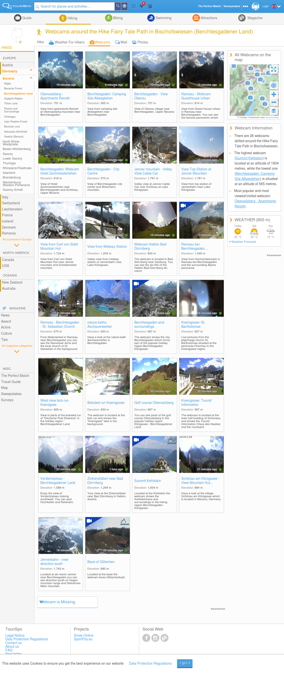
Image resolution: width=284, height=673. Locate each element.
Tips (4, 340)
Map (4, 388)
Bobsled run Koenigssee (105, 403)
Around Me (127, 6)
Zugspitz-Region (13, 98)
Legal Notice (15, 635)
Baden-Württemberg (17, 149)
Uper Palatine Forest (16, 122)
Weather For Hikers (70, 42)
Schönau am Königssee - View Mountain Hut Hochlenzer (200, 481)
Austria (7, 65)
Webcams (102, 42)
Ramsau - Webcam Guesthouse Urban (195, 96)
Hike (40, 42)
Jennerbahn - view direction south (54, 562)
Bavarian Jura (12, 126)
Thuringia (9, 163)
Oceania (10, 275)
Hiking (72, 18)
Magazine (254, 18)
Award (6, 321)
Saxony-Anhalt (13, 190)
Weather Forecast (243, 242)
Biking (117, 18)
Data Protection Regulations (150, 663)
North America (16, 253)
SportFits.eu (83, 639)
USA (5, 266)
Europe (9, 58)
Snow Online (83, 635)
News (5, 315)
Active (6, 327)
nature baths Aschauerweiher (99, 325)
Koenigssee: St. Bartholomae (193, 325)
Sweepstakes (11, 394)
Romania (9, 233)
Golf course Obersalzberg (153, 403)
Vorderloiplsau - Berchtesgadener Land (57, 481)
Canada (8, 260)
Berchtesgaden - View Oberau (151, 96)
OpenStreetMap (272, 118)
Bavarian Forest (13, 88)
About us (12, 646)
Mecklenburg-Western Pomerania (16, 184)
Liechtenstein (12, 209)
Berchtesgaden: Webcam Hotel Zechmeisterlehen (59, 171)
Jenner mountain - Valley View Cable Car (153, 171)
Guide (26, 18)
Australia (8, 288)
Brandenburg (12, 177)
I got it (184, 663)
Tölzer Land (11, 103)
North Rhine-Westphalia (11, 143)
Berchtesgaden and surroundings (149, 325)
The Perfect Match (15, 376)
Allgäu (7, 83)
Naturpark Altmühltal (15, 132)
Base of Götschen (100, 562)
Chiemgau (10, 117)
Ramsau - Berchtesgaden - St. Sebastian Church (59, 325)
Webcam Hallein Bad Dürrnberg (150, 246)
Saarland (9, 173)
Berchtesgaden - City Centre (103, 171)
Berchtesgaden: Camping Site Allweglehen (106, 96)
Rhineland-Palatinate (17, 168)
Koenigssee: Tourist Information (196, 403)
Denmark (9, 227)
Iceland (7, 221)
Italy (5, 197)
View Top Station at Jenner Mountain (196, 171)
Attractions (208, 18)
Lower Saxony (12, 158)
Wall (123, 42)
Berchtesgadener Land (18, 94)
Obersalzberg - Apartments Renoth (55, 96)
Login (266, 6)
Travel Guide (11, 382)
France (7, 215)
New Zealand (12, 282)
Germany (9, 71)
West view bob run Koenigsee (54, 403)
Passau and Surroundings (11, 110)
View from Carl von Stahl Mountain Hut (59, 246)
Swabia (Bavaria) (14, 137)
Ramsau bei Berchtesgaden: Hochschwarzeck (194, 247)
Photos (142, 42)
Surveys (7, 400)
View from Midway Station (107, 246)
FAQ (9, 650)
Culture (6, 333)
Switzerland (11, 203)
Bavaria (8, 78)
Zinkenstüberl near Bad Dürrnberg (105, 481)
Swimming (163, 18)
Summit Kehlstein (147, 481)
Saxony (8, 154)
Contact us (13, 643)
